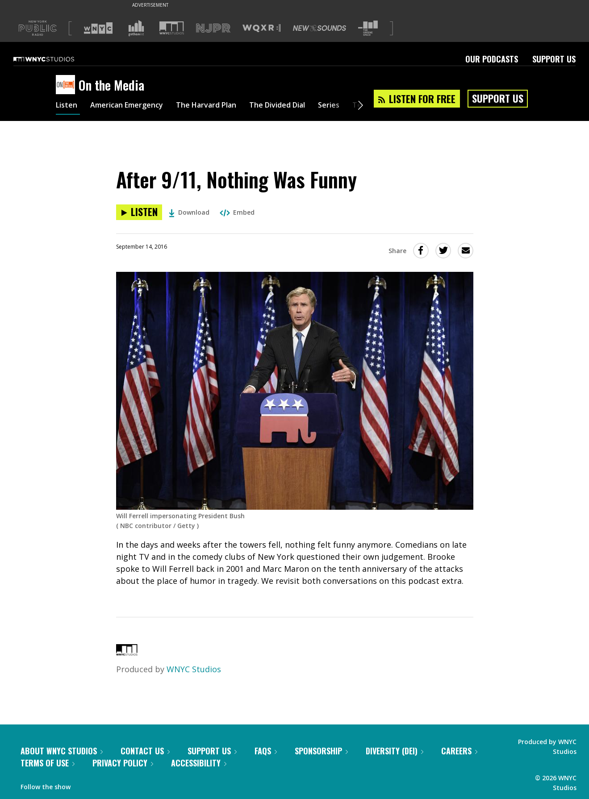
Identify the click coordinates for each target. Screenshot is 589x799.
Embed (237, 212)
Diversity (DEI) (394, 751)
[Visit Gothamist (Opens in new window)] (136, 28)
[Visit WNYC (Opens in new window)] (98, 28)
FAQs (266, 751)
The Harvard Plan (223, 106)
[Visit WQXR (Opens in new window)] (261, 28)
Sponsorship (321, 751)
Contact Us (145, 751)
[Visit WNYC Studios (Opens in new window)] (171, 27)
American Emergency (134, 106)
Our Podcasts (491, 59)
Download (189, 212)
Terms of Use (48, 763)
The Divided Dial (302, 106)
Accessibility (198, 763)
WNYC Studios (194, 669)
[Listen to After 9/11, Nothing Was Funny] (139, 212)
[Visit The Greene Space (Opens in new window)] (368, 28)
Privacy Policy (122, 763)
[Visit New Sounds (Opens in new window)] (319, 28)
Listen (68, 106)
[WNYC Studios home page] (54, 59)
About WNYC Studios (62, 751)
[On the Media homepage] (67, 85)
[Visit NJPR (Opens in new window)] (213, 28)
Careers (459, 751)
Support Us (554, 59)
